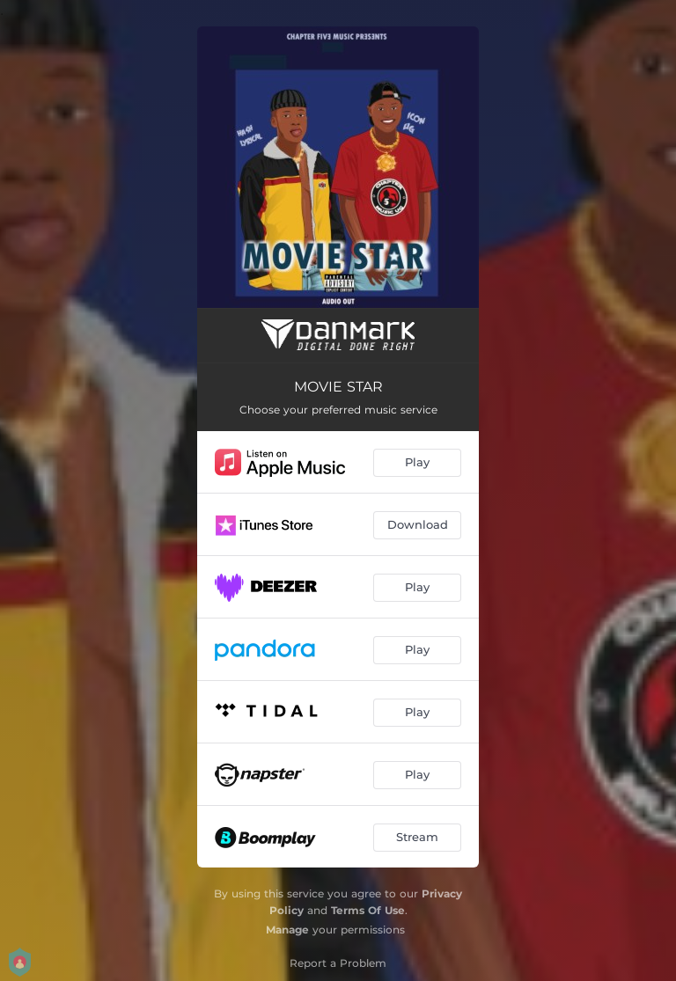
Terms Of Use (368, 910)
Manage (287, 929)
